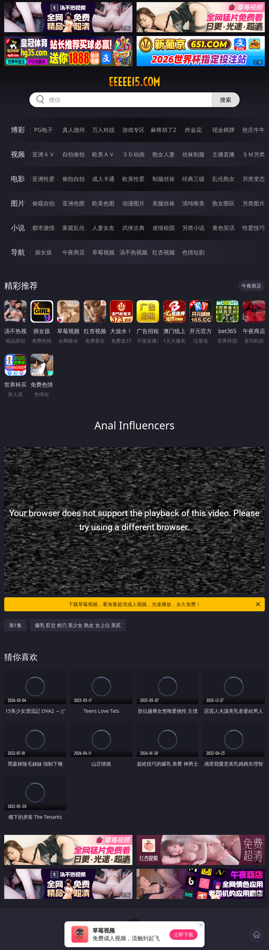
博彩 (18, 129)
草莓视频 (103, 252)
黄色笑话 (223, 228)
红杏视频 (163, 252)
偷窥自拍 (43, 203)
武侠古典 (133, 228)
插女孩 (43, 252)
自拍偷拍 (73, 154)
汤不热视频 (133, 252)
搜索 (225, 100)
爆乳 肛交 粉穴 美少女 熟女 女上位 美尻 (78, 625)
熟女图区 (223, 203)
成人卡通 (103, 179)
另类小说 (193, 228)
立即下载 (183, 934)
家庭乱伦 (73, 228)
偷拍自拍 (73, 179)
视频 (18, 154)
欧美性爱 (133, 179)
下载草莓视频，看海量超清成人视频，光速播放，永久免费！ (164, 604)
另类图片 (253, 203)
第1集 (15, 625)
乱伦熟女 (223, 179)
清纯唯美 (193, 203)
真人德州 (73, 130)
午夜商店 (73, 252)
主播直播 (223, 154)
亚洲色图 (73, 203)
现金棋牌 (223, 130)
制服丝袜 (163, 179)
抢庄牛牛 (253, 130)
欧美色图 (103, 203)
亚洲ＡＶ (43, 154)
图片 (18, 203)
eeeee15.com (134, 82)
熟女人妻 (163, 154)
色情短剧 (193, 252)
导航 (18, 252)
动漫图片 (133, 203)
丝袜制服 (193, 154)
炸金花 (193, 130)
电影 (18, 178)
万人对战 (103, 130)
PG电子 (43, 130)
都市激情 (43, 228)
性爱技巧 (253, 228)
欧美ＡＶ (103, 154)
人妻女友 (103, 228)
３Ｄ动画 (133, 154)
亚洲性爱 (43, 179)
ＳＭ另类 (253, 154)
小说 (18, 227)
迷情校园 (163, 228)
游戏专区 (133, 130)
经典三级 (193, 179)
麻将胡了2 (163, 130)
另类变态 (253, 179)
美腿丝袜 (163, 203)
